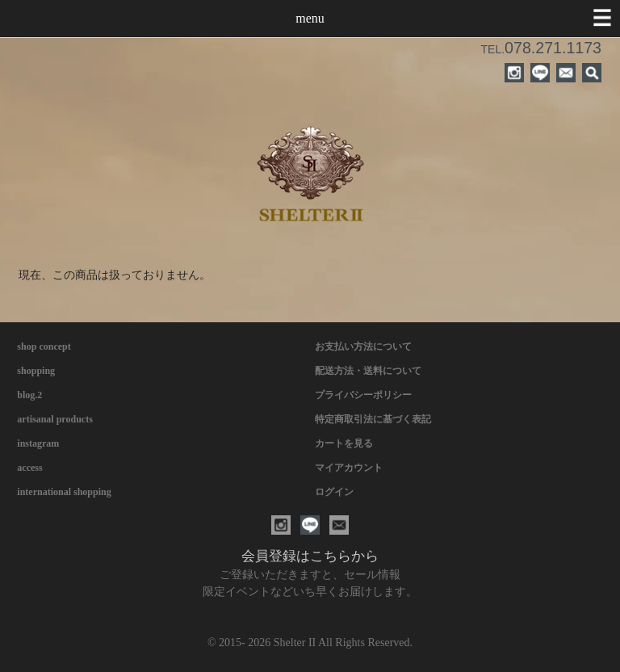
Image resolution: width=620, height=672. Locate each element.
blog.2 (29, 395)
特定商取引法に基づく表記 (373, 419)
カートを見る (344, 443)
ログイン (334, 492)
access (29, 467)
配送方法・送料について (368, 370)
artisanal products (54, 419)
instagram (38, 443)
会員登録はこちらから (310, 556)
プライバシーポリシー (363, 395)
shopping (36, 370)
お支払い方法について (363, 346)
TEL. (541, 49)
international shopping (64, 492)
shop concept (43, 346)
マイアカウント (349, 467)
